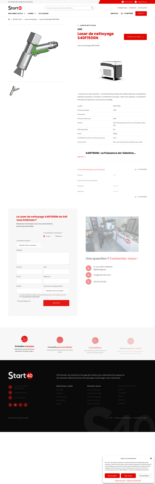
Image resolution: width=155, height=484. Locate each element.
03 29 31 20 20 (129, 2)
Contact (141, 13)
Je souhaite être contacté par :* (53, 235)
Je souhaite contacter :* (23, 243)
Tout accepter (112, 476)
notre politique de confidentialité (30, 299)
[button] (151, 458)
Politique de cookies (120, 480)
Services (114, 13)
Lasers (32, 13)
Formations (122, 8)
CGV (110, 418)
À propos (132, 8)
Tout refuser (128, 476)
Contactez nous (135, 37)
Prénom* (19, 269)
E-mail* (18, 279)
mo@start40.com (142, 2)
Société (18, 288)
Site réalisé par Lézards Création (18, 418)
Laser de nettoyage (30, 19)
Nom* (45, 269)
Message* (19, 252)
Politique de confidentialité (134, 480)
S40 (80, 29)
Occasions (43, 13)
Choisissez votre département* (53, 288)
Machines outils (16, 13)
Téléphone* (46, 279)
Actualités (142, 8)
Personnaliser (144, 476)
